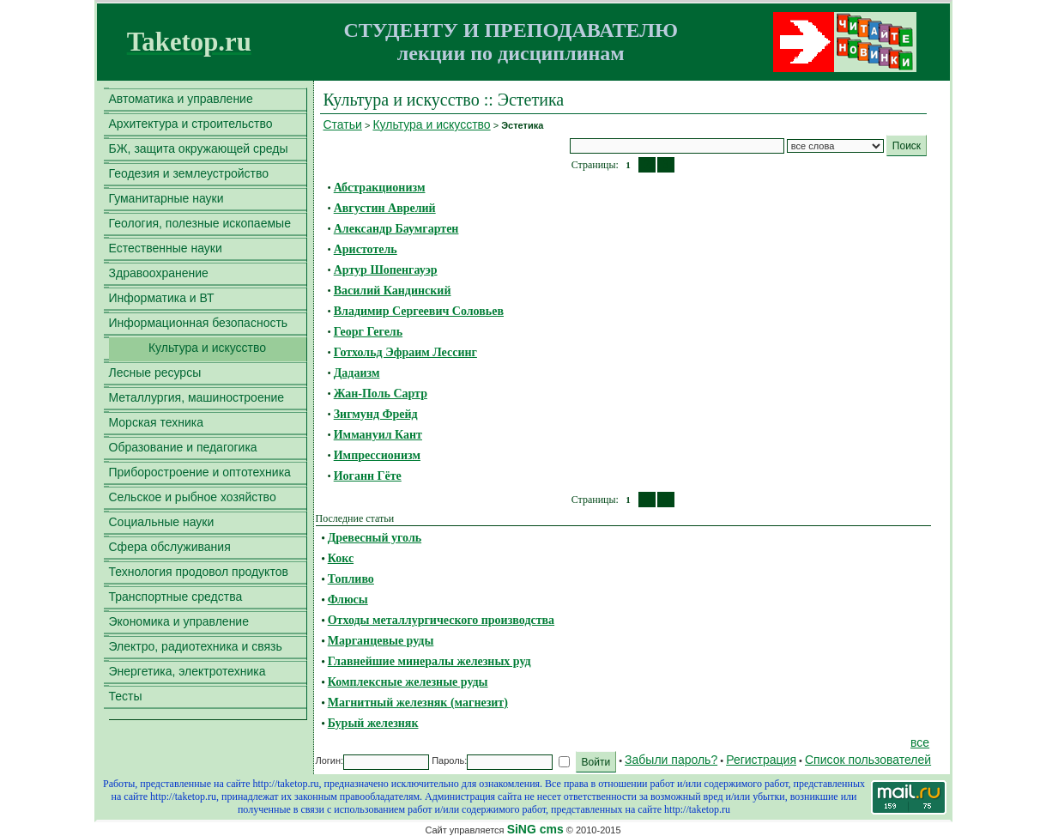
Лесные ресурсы (155, 372)
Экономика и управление (179, 621)
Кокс (341, 558)
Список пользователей (868, 759)
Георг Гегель (368, 331)
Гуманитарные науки (166, 198)
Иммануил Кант (378, 434)
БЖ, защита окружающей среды (198, 148)
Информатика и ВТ (162, 298)
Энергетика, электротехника (187, 671)
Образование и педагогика (183, 447)
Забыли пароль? (671, 759)
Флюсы (348, 599)
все (919, 742)
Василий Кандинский (392, 290)
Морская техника (156, 422)
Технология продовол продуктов (198, 572)
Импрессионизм (377, 455)
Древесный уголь (374, 537)
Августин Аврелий (385, 208)
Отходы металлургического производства (441, 620)
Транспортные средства (176, 596)
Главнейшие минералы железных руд (429, 661)
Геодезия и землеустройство (189, 173)
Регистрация (761, 759)
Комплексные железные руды (408, 681)
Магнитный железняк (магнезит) (418, 702)
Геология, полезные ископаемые (200, 223)
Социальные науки (162, 522)
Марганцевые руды (381, 640)
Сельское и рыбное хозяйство (192, 497)
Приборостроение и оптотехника (200, 472)
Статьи (342, 124)
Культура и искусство (207, 347)
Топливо (351, 578)
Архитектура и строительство (191, 123)
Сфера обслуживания (170, 547)
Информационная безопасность (198, 323)
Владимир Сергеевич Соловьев (419, 311)
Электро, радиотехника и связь (195, 646)
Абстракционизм (380, 187)
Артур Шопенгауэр (386, 270)
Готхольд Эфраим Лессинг (405, 352)
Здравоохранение (159, 273)
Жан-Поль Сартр (380, 393)
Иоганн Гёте (368, 475)
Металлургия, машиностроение (197, 397)
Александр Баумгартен (396, 228)
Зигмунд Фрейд (376, 414)
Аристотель (365, 249)
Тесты (125, 696)
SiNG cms (535, 829)
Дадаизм (357, 373)
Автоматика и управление (181, 99)
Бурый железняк (373, 723)
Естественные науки (165, 248)
